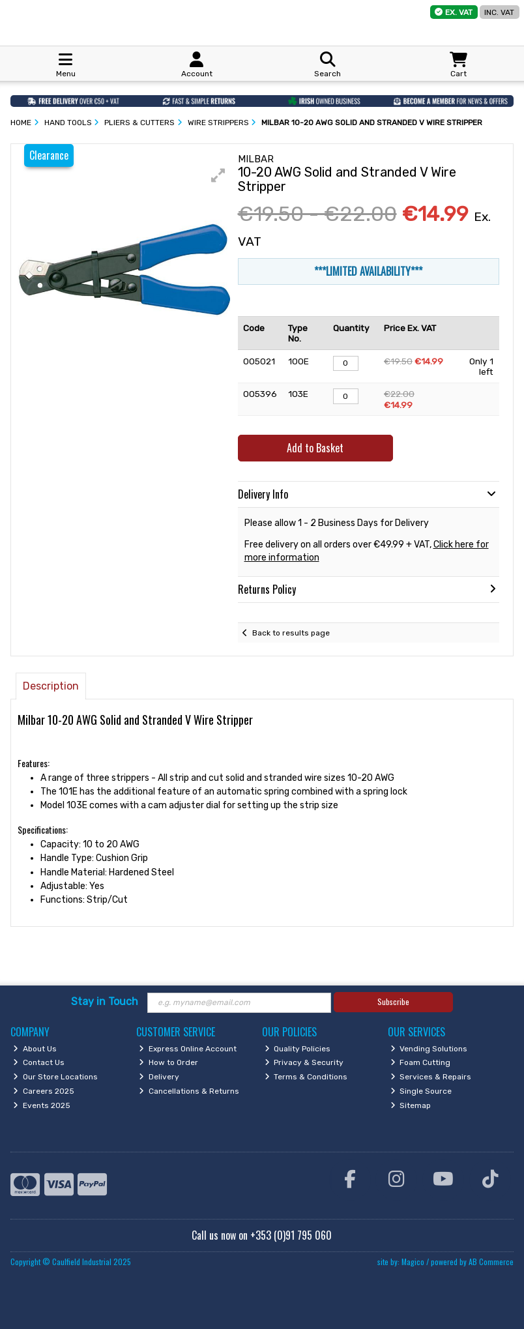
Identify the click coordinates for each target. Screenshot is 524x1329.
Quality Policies (298, 1048)
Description (51, 686)
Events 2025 (41, 1105)
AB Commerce (491, 1261)
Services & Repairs (431, 1076)
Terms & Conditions (306, 1076)
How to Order (168, 1062)
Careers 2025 (43, 1091)
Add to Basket (315, 448)
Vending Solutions (429, 1048)
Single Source (421, 1091)
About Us (35, 1048)
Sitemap (410, 1105)
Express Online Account (188, 1048)
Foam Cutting (420, 1062)
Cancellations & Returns (189, 1091)
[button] (218, 175)
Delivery (159, 1076)
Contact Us (39, 1062)
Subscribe (393, 1001)
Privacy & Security (304, 1062)
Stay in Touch (104, 1001)
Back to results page (291, 632)
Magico (412, 1261)
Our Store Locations (55, 1076)
